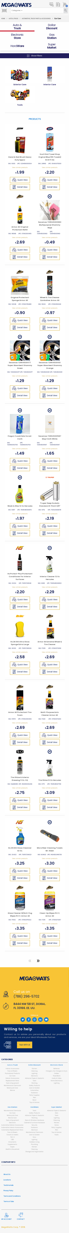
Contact (21, 1216)
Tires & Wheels (12, 1071)
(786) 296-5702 (26, 996)
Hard (34, 1107)
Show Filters (34, 55)
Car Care (12, 1076)
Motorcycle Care (12, 1088)
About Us (6, 1174)
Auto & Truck (13, 19)
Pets (34, 1098)
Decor (34, 1100)
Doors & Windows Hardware (34, 1120)
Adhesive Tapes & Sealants (34, 1078)
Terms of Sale (8, 1201)
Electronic (34, 1076)
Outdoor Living (34, 1142)
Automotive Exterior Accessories (12, 1125)
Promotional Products (12, 1073)
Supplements (12, 1144)
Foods (57, 1135)
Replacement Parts (12, 1081)
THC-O (12, 1137)
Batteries (56, 1069)
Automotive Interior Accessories (12, 1127)
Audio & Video (56, 1078)
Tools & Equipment (12, 1083)
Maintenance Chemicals (12, 1085)
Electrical (34, 1130)
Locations (7, 1180)
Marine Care (12, 1118)
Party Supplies (34, 1095)
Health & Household (12, 1149)
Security (34, 1125)
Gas (12, 1107)
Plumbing (34, 1144)
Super (56, 1107)
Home (3, 19)
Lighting (34, 1073)
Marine (12, 1090)
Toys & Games (34, 1102)
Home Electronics (57, 1081)
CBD (12, 1140)
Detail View (19, 187)
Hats (56, 1113)
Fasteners (34, 1093)
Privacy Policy (8, 1190)
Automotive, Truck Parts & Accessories (36, 19)
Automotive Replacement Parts (12, 1130)
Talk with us (24, 1044)
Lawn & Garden (34, 1088)
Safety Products (34, 1085)
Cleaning (34, 1071)
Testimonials (8, 1185)
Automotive (34, 1090)
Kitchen (34, 1069)
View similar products (20, 167)
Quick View (20, 180)
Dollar (34, 1065)
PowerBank (56, 1076)
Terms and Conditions (11, 1196)
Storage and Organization (34, 1152)
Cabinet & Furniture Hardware (34, 1123)
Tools (34, 1081)
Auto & (12, 1065)
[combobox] (16, 10)
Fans (34, 1137)
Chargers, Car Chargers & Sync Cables (56, 1072)
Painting (34, 1083)
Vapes (12, 1147)
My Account (6, 1216)
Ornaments (12, 1142)
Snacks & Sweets (12, 1135)
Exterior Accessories (12, 1078)
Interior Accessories (12, 1069)
